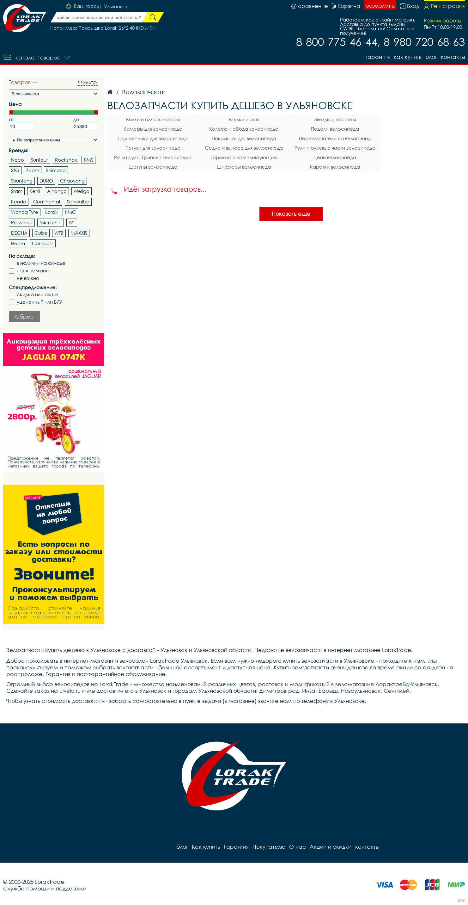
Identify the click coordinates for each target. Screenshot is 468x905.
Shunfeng (22, 180)
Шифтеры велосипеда (244, 167)
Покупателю (268, 846)
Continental (46, 201)
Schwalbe (78, 201)
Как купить (408, 56)
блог (431, 56)
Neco (17, 160)
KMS (88, 160)
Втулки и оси (244, 119)
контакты (453, 56)
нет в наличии (33, 270)
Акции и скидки (330, 846)
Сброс (24, 316)
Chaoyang (72, 180)
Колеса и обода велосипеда (243, 129)
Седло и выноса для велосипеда (244, 148)
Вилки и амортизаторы (153, 119)
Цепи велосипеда (334, 157)
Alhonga (57, 191)
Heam (18, 243)
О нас (297, 846)
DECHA (19, 233)
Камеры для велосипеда (153, 129)
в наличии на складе (41, 263)
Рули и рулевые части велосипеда (335, 148)
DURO (46, 180)
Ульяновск (116, 6)
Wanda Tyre (24, 212)
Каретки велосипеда (335, 167)
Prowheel (22, 222)
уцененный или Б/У (39, 302)
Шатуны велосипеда (153, 167)
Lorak (51, 212)
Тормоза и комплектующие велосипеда (244, 158)
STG (15, 170)
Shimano (56, 170)
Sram (16, 191)
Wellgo (81, 191)
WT (72, 222)
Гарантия (378, 56)
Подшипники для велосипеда (153, 138)
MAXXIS (78, 233)
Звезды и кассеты (335, 119)
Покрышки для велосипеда (244, 138)
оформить (380, 5)
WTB (59, 233)
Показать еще (291, 213)
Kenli (34, 191)
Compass (42, 243)
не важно (28, 278)
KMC (70, 212)
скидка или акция (37, 294)
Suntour (39, 160)
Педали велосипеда (335, 129)
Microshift (51, 222)
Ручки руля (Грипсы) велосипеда (152, 157)
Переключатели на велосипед (335, 138)
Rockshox (66, 160)
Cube (40, 233)
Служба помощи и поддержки (44, 888)
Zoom (32, 170)
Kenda (18, 201)
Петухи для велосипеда (152, 148)
